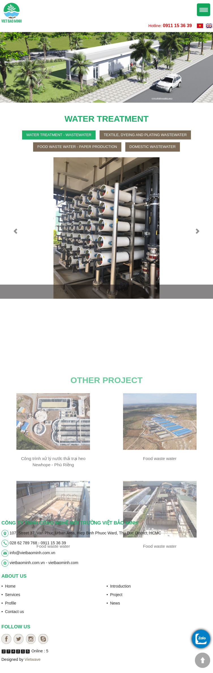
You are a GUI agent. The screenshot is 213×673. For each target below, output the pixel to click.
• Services (10, 594)
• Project (114, 594)
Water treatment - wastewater (58, 136)
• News (113, 602)
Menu (203, 9)
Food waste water (160, 505)
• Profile (8, 602)
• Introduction (119, 585)
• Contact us (12, 611)
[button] (16, 229)
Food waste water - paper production (77, 147)
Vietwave (33, 659)
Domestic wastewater (153, 147)
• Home (8, 585)
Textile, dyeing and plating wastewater (145, 136)
